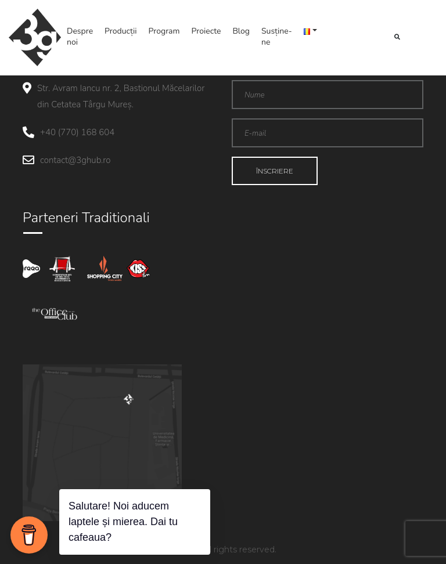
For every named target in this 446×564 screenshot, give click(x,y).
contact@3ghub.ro (75, 160)
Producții (120, 31)
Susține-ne (276, 37)
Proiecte (206, 31)
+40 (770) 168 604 (77, 132)
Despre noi (80, 37)
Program (164, 31)
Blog (241, 31)
